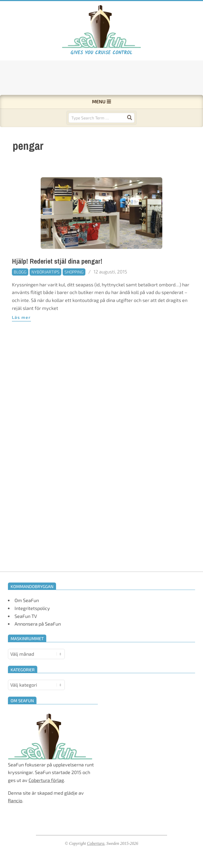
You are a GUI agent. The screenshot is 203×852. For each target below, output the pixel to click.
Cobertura (95, 843)
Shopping (74, 291)
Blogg (20, 291)
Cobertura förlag (46, 780)
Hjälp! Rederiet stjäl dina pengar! (57, 281)
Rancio (15, 800)
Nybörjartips (45, 291)
